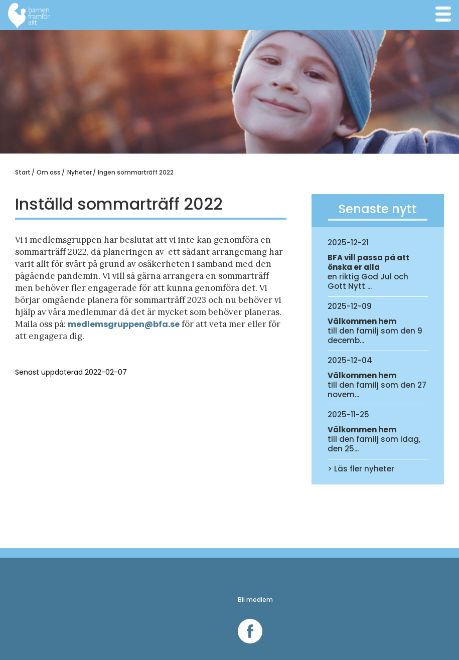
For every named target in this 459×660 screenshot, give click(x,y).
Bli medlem (255, 599)
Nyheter (79, 172)
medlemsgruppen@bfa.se (124, 324)
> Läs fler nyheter (361, 468)
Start (23, 172)
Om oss (49, 172)
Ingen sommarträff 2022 (136, 172)
